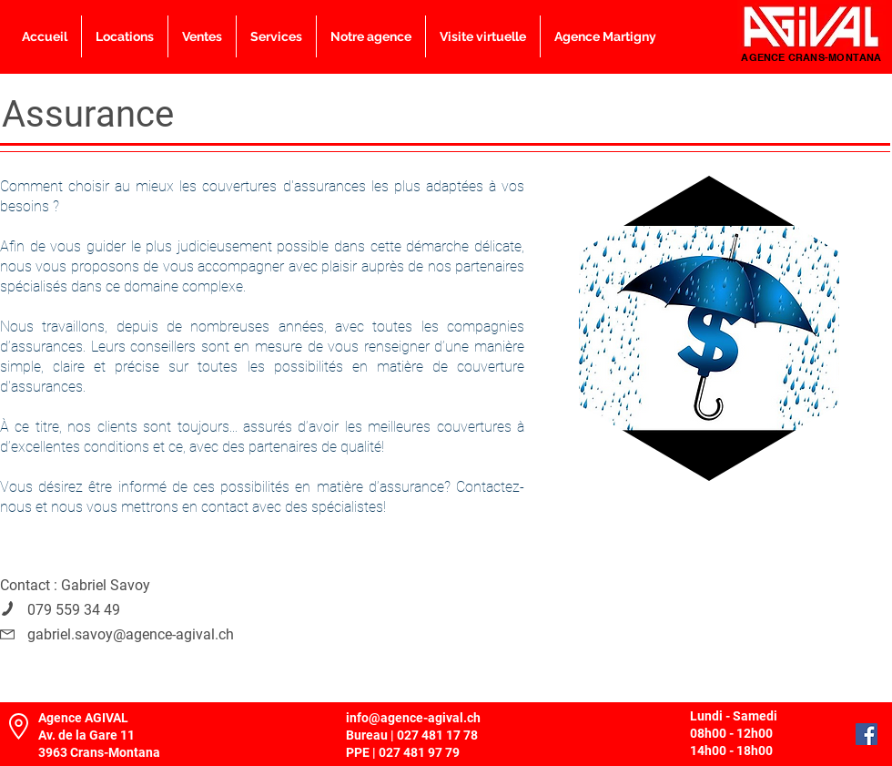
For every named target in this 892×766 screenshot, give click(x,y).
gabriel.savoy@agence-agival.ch (130, 634)
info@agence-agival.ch (413, 717)
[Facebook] (866, 734)
